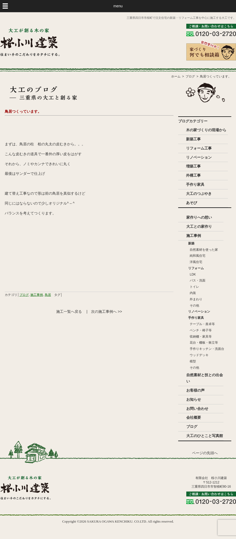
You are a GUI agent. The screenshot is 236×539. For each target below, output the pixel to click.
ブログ (24, 295)
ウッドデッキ (199, 355)
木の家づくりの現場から (206, 130)
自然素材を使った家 (204, 249)
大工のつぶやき (199, 193)
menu (117, 6)
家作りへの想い (199, 217)
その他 (194, 305)
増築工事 (193, 166)
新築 (191, 243)
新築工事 (193, 139)
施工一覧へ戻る (69, 311)
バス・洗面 (197, 280)
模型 (193, 361)
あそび (191, 203)
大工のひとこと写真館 (204, 436)
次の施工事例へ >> (106, 311)
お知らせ (193, 399)
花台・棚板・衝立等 (204, 342)
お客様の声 (195, 390)
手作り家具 (195, 184)
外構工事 (193, 175)
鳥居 (48, 295)
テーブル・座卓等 (202, 324)
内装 (193, 293)
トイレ (194, 287)
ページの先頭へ (205, 453)
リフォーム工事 (199, 148)
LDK (193, 274)
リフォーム (196, 268)
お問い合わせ (197, 408)
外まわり (196, 299)
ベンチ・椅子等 (201, 330)
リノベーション (199, 157)
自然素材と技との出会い (204, 378)
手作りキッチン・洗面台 (207, 349)
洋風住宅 (196, 262)
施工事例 (36, 295)
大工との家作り (199, 226)
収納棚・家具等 (201, 336)
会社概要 (193, 417)
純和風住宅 (197, 255)
